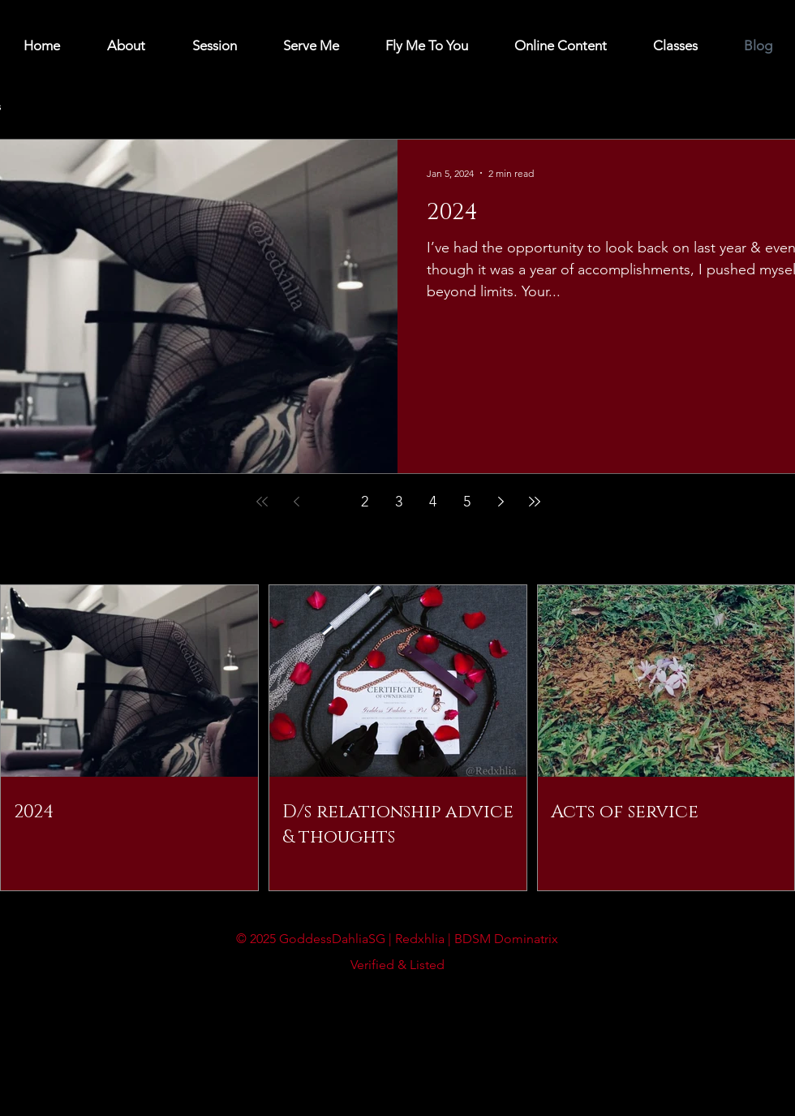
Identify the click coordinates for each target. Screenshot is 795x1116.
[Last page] (534, 501)
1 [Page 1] (330, 502)
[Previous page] (296, 501)
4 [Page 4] (432, 502)
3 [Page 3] (398, 502)
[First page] (262, 501)
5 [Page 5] (467, 502)
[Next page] (500, 501)
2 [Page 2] (364, 502)
